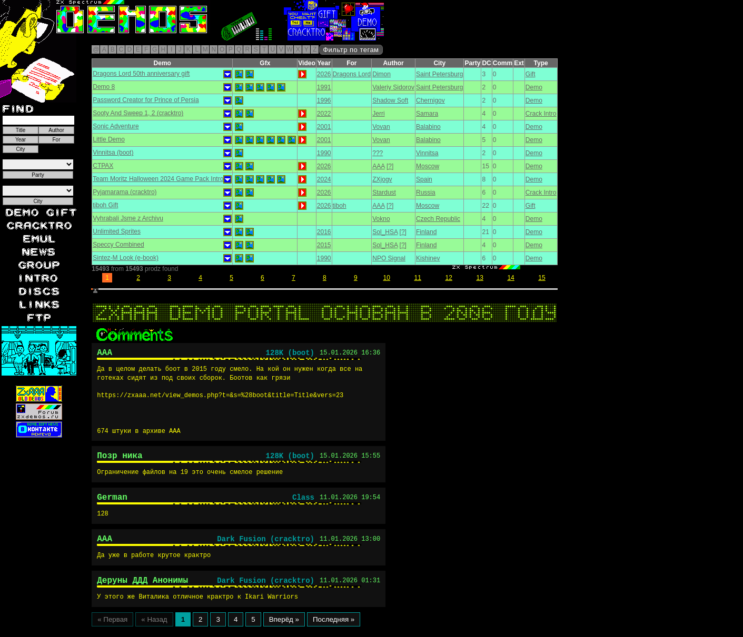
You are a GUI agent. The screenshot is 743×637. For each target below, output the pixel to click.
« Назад (154, 630)
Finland (426, 232)
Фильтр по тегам (351, 50)
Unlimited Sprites (117, 231)
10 (386, 277)
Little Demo (109, 139)
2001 (324, 126)
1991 (324, 87)
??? (377, 153)
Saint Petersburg (439, 74)
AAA (378, 166)
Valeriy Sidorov (393, 87)
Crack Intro (541, 113)
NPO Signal (388, 258)
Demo (534, 87)
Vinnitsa (427, 153)
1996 (324, 100)
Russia (425, 192)
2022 (324, 113)
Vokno (381, 219)
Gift (531, 74)
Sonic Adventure (115, 126)
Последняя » (333, 630)
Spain (424, 179)
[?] (390, 166)
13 (479, 277)
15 (541, 277)
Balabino (428, 126)
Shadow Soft (390, 100)
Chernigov (430, 100)
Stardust (384, 192)
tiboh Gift (105, 205)
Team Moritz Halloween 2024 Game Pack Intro (158, 179)
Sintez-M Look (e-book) (125, 257)
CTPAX (103, 165)
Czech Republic (438, 219)
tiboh (339, 205)
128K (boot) (290, 354)
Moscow (427, 166)
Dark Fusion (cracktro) (265, 546)
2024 (324, 179)
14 (510, 277)
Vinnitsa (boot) (113, 152)
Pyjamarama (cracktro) (124, 192)
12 (448, 277)
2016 (324, 232)
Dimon (381, 74)
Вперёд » (284, 630)
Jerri (378, 113)
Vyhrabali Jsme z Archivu (128, 218)
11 (417, 277)
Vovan (381, 126)
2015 (324, 245)
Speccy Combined (118, 244)
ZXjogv (382, 179)
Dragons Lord (352, 74)
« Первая (112, 630)
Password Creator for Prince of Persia (146, 100)
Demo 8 (104, 86)
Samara (427, 113)
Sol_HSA (385, 232)
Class (303, 503)
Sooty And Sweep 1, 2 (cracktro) (138, 113)
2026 (324, 74)
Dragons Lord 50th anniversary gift (141, 73)
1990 (324, 153)
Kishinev (428, 258)
